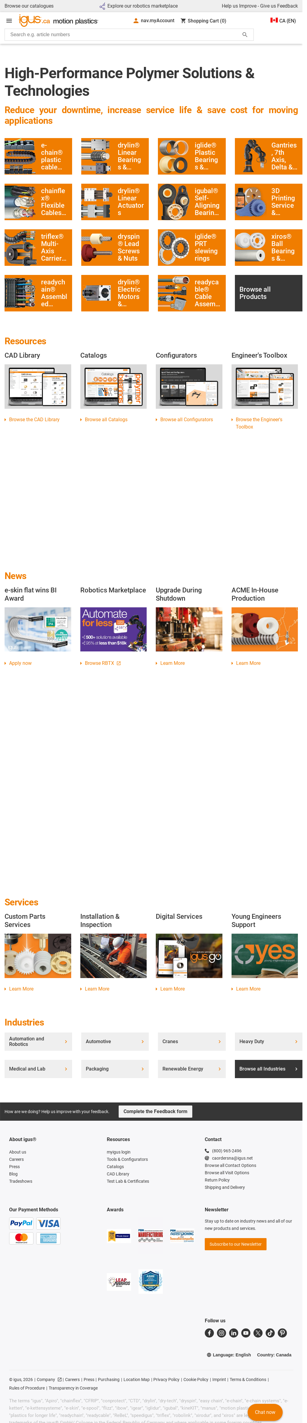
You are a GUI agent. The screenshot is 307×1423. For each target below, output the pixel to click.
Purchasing (109, 1379)
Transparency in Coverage (73, 1388)
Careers (72, 1379)
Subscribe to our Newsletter (236, 1244)
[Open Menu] (9, 20)
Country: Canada (274, 1354)
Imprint (219, 1379)
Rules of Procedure (27, 1388)
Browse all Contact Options (230, 1165)
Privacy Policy (166, 1379)
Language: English (229, 1354)
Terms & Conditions (248, 1379)
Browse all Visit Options (227, 1172)
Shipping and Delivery (225, 1187)
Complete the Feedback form (155, 1111)
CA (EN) (283, 21)
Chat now (265, 1412)
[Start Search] (245, 34)
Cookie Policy (195, 1379)
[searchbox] (124, 35)
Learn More (172, 663)
